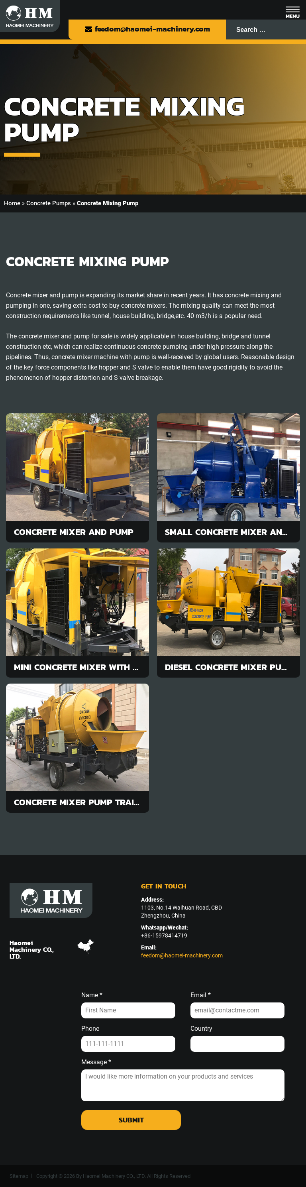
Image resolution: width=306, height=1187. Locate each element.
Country (201, 1029)
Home (12, 203)
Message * (96, 1062)
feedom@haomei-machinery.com (147, 29)
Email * (200, 995)
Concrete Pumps (48, 203)
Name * (91, 995)
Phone (90, 1029)
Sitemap (19, 1176)
